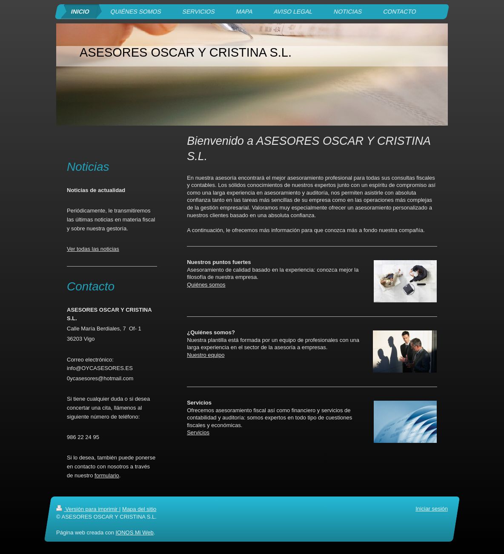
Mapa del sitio (139, 509)
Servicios (198, 432)
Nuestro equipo (205, 355)
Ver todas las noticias (93, 249)
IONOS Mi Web (134, 532)
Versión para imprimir (87, 509)
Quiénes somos (206, 284)
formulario (106, 475)
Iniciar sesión (431, 508)
